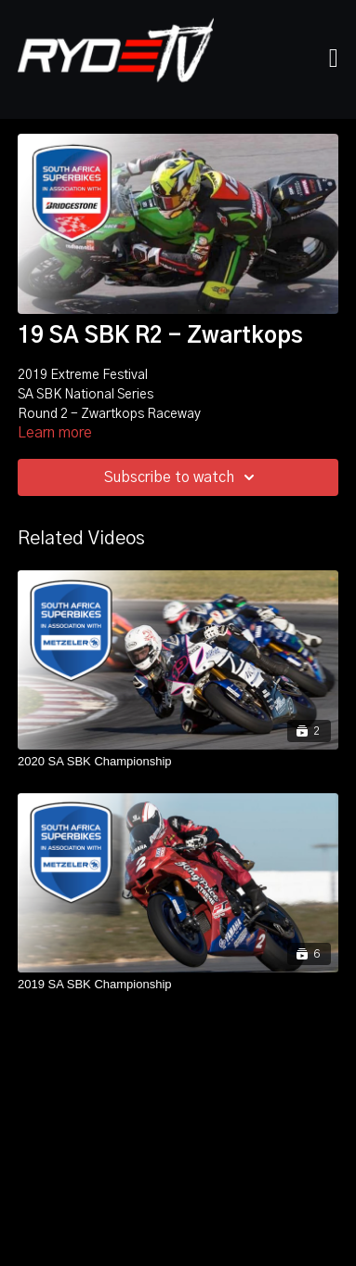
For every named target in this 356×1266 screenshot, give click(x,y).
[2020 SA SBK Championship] (178, 761)
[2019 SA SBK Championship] (178, 984)
